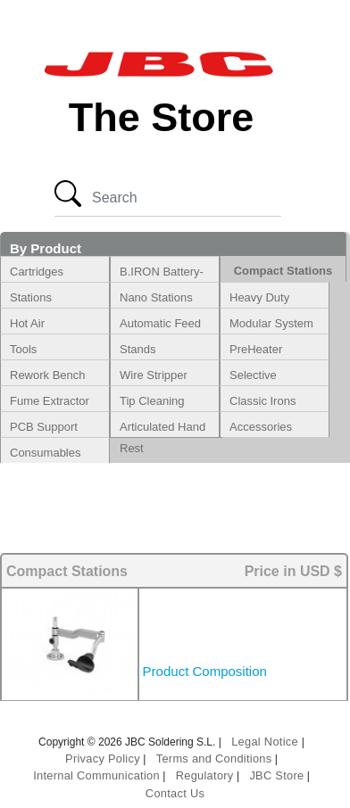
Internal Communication (96, 775)
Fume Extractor (49, 401)
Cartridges (36, 271)
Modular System (271, 323)
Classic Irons (262, 401)
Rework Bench (48, 375)
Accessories (260, 426)
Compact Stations (283, 270)
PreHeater (255, 349)
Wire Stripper (154, 375)
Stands (137, 349)
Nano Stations (156, 297)
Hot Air (27, 323)
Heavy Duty (259, 297)
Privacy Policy (102, 758)
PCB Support (44, 426)
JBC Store (276, 775)
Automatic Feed (160, 323)
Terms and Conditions (214, 758)
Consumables (45, 452)
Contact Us (175, 793)
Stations (31, 297)
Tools (23, 349)
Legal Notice (266, 741)
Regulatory (205, 775)
